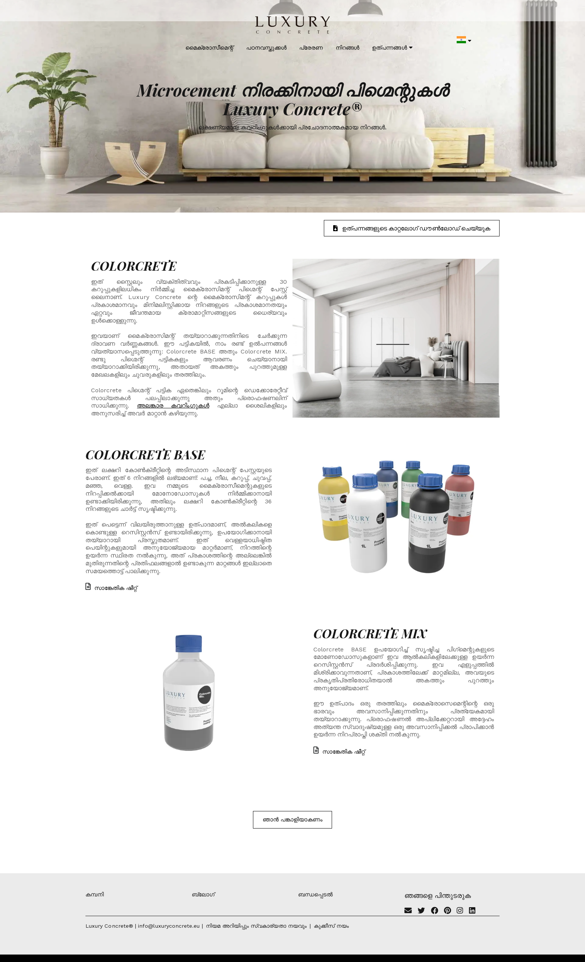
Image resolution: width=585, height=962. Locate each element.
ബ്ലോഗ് (203, 894)
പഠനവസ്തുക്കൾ (266, 47)
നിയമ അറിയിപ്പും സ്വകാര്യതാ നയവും (256, 926)
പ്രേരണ (311, 47)
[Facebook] (434, 911)
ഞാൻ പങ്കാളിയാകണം (293, 819)
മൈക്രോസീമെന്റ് (209, 47)
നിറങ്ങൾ (347, 47)
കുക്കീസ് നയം (331, 926)
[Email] (408, 911)
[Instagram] (460, 911)
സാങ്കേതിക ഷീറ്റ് (111, 588)
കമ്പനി (94, 894)
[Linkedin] (472, 911)
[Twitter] (421, 911)
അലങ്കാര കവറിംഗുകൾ (173, 405)
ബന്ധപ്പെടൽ (315, 894)
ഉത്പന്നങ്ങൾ (392, 47)
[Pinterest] (447, 911)
